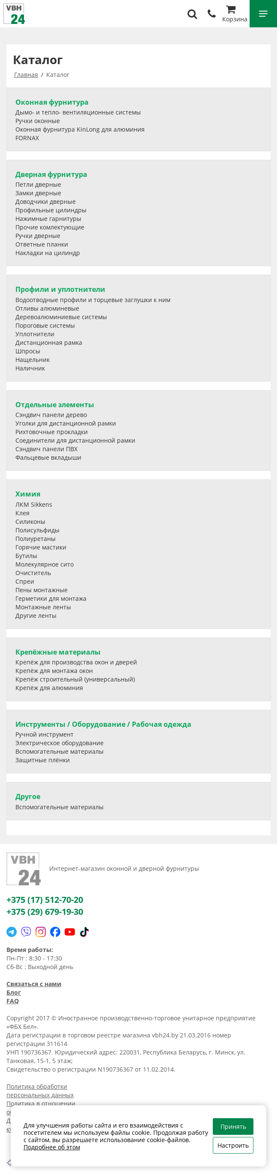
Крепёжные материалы (58, 652)
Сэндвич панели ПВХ (46, 449)
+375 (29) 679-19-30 (44, 911)
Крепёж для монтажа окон (54, 671)
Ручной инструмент (44, 734)
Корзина (234, 14)
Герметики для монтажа (50, 598)
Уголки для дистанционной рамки (65, 423)
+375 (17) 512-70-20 (44, 899)
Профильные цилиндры (50, 210)
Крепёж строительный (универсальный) (75, 679)
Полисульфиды (37, 530)
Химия (27, 494)
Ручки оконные (37, 121)
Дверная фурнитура (51, 174)
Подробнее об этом (52, 1147)
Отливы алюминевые (47, 308)
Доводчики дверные (45, 201)
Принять (233, 1126)
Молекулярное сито (44, 564)
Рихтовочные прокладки (51, 432)
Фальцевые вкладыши (48, 457)
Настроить (233, 1145)
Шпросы (27, 351)
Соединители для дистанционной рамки (75, 440)
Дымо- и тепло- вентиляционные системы (78, 112)
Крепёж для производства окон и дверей (76, 662)
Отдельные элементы (54, 404)
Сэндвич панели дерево (51, 415)
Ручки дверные (37, 236)
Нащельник (32, 359)
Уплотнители (34, 334)
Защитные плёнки (42, 760)
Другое (27, 796)
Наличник (30, 368)
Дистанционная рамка (48, 342)
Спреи (24, 581)
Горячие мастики (40, 547)
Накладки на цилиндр (47, 253)
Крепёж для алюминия (49, 688)
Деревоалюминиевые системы (61, 317)
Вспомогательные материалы (59, 751)
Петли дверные (38, 184)
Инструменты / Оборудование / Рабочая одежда (103, 724)
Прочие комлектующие (49, 227)
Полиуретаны (35, 539)
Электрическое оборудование (59, 743)
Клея (22, 513)
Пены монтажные (41, 590)
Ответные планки (41, 244)
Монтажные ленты (43, 607)
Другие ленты (36, 615)
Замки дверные (38, 193)
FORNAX (27, 138)
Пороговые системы (45, 325)
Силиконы (30, 521)
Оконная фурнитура (52, 102)
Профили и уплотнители (60, 289)
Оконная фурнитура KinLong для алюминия (80, 129)
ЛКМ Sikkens (33, 504)
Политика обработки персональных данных (40, 1090)
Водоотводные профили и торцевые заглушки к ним (92, 300)
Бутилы (26, 556)
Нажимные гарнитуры (48, 218)
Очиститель (33, 573)
